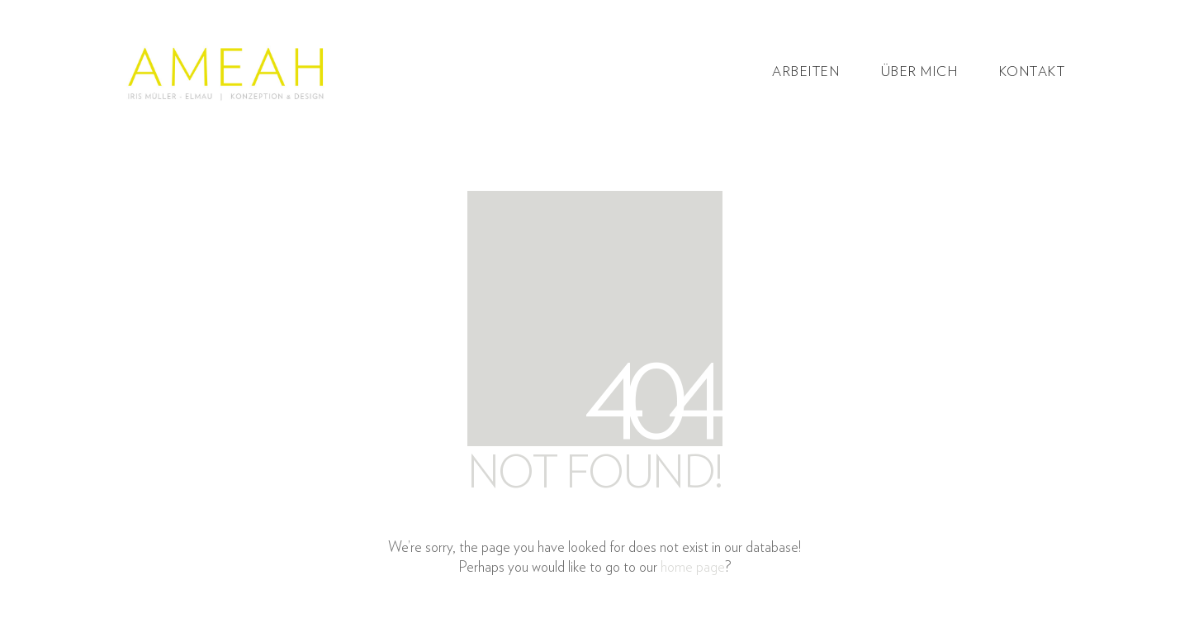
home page (693, 567)
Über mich (920, 71)
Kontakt (1032, 71)
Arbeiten (806, 71)
